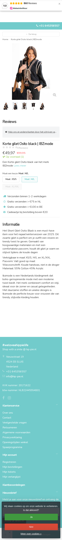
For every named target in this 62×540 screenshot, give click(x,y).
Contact (6, 417)
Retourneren (9, 427)
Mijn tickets (9, 472)
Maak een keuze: (15, 173)
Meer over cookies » (31, 533)
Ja (31, 517)
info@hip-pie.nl (14, 376)
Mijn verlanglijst (11, 477)
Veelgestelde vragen (14, 422)
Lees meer (20, 165)
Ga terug (31, 34)
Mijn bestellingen (12, 467)
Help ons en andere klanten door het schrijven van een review (32, 132)
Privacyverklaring (12, 437)
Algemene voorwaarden (16, 432)
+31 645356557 (49, 26)
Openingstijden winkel (15, 442)
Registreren (9, 462)
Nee (31, 527)
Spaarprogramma (12, 447)
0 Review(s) (22, 148)
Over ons (7, 413)
